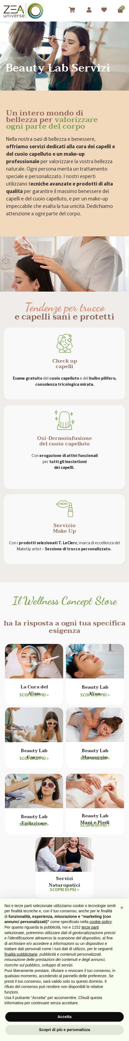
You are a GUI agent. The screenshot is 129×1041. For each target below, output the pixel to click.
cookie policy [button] (100, 922)
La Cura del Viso (34, 690)
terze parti (90, 927)
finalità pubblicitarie (20, 954)
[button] (121, 907)
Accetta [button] (65, 1016)
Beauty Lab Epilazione (34, 820)
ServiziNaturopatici (64, 882)
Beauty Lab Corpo (34, 754)
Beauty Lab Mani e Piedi (95, 819)
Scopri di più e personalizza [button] (64, 1029)
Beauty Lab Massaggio (95, 754)
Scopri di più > (34, 694)
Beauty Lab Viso (95, 690)
